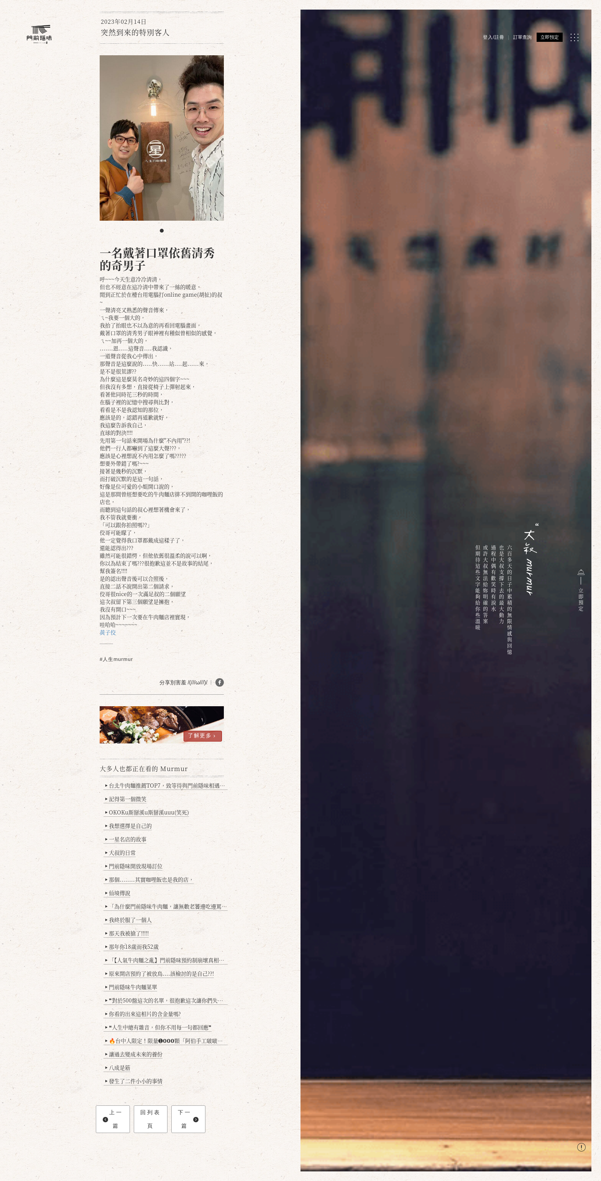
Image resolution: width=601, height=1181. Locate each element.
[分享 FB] (219, 682)
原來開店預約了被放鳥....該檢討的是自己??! (159, 973)
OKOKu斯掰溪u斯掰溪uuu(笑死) (147, 812)
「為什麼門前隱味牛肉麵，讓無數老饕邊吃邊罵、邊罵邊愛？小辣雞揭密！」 (166, 906)
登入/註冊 (493, 37)
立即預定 (549, 37)
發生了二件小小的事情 (134, 1081)
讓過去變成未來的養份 (134, 1054)
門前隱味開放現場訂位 (134, 866)
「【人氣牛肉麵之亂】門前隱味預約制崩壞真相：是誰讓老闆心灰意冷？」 (166, 960)
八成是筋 (118, 1067)
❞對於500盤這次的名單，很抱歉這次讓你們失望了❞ (166, 1000)
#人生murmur (116, 659)
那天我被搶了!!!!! (127, 933)
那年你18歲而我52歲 (132, 946)
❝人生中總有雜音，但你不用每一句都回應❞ (158, 1027)
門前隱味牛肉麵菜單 (131, 987)
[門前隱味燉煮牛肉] (39, 34)
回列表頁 (150, 1119)
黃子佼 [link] (108, 632)
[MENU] (574, 37)
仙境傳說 (118, 893)
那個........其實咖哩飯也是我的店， (149, 879)
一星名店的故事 (126, 839)
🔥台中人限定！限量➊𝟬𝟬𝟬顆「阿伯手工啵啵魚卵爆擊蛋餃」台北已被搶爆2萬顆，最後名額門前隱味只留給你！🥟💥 (166, 1040)
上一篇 (113, 1119)
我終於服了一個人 (128, 919)
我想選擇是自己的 (128, 825)
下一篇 (188, 1119)
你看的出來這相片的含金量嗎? (143, 1013)
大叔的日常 (120, 852)
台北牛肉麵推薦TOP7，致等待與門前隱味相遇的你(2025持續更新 (166, 785)
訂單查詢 (522, 37)
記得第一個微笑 (126, 799)
